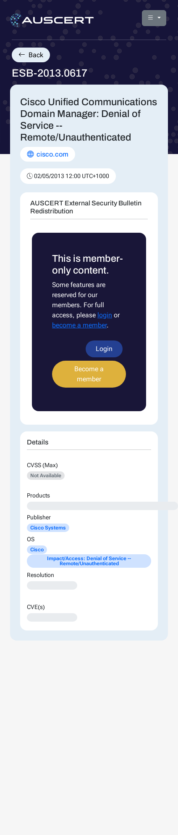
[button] (154, 18)
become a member (79, 325)
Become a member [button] (89, 374)
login (104, 315)
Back (30, 55)
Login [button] (104, 349)
